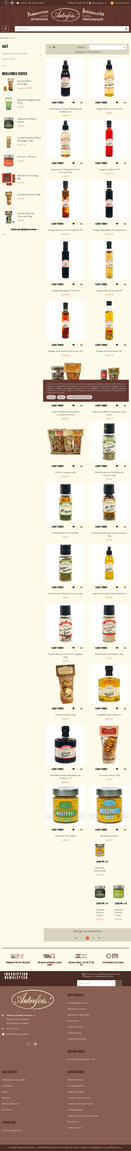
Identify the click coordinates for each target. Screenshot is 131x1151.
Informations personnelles (14, 1080)
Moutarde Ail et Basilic (65, 836)
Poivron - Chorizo (26, 156)
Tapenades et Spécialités (14, 53)
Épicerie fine (8, 59)
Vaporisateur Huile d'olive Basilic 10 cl (109, 593)
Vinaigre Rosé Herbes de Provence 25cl (65, 351)
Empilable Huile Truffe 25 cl (109, 715)
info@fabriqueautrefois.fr (17, 1034)
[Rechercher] (72, 28)
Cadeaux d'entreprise (77, 1039)
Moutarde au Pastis (109, 836)
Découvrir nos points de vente (81, 1059)
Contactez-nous (75, 1128)
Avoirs (5, 1092)
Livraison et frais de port (79, 1098)
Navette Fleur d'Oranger (24, 82)
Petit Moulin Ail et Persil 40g (65, 533)
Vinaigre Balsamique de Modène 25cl (109, 230)
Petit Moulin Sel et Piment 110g (109, 654)
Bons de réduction (10, 1104)
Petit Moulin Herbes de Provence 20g (65, 593)
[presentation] (57, 976)
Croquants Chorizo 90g (109, 775)
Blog (71, 3)
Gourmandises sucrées (78, 1003)
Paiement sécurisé (76, 1092)
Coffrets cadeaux (75, 1027)
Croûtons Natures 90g (28, 194)
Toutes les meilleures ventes (25, 229)
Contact (24, 3)
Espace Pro (81, 3)
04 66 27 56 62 (12, 1029)
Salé (5, 46)
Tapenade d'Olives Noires (99, 913)
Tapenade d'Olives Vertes (118, 913)
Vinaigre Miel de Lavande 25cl (109, 291)
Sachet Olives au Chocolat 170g (26, 215)
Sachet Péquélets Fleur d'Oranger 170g (29, 139)
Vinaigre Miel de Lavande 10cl (109, 109)
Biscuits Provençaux (77, 1009)
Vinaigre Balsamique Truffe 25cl (65, 291)
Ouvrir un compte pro (12, 1130)
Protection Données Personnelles (83, 1116)
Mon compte (9, 1072)
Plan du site (73, 1122)
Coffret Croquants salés (65, 472)
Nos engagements (76, 1086)
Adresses (6, 1098)
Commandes (7, 1086)
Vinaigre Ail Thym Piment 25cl (109, 351)
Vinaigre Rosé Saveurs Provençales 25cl (65, 230)
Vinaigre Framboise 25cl (109, 169)
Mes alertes (7, 1110)
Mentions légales (75, 1110)
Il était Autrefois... (75, 1080)
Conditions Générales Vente (80, 1104)
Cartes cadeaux (74, 1033)
